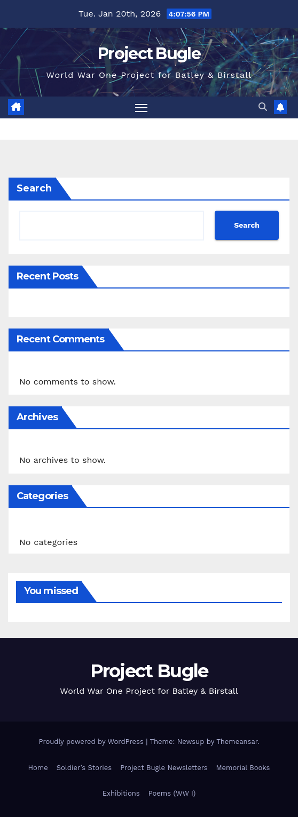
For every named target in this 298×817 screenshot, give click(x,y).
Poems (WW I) (172, 793)
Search (34, 188)
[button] (262, 107)
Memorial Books (243, 768)
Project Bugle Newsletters (163, 768)
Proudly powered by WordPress (92, 742)
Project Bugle (149, 53)
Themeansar (236, 742)
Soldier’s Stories (84, 768)
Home (38, 768)
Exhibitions (121, 793)
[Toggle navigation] (141, 107)
